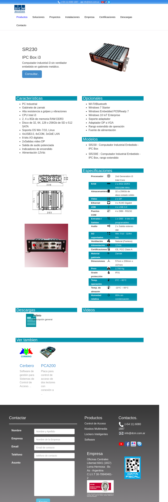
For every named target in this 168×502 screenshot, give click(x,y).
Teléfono (16, 454)
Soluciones (38, 17)
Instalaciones (72, 17)
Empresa (89, 17)
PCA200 (48, 365)
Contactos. (128, 418)
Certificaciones (107, 17)
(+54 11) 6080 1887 (68, 2)
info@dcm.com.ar (89, 2)
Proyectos (54, 17)
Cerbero (27, 365)
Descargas (126, 17)
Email (15, 446)
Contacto (21, 25)
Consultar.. (32, 74)
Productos (22, 17)
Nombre (16, 430)
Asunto (16, 462)
